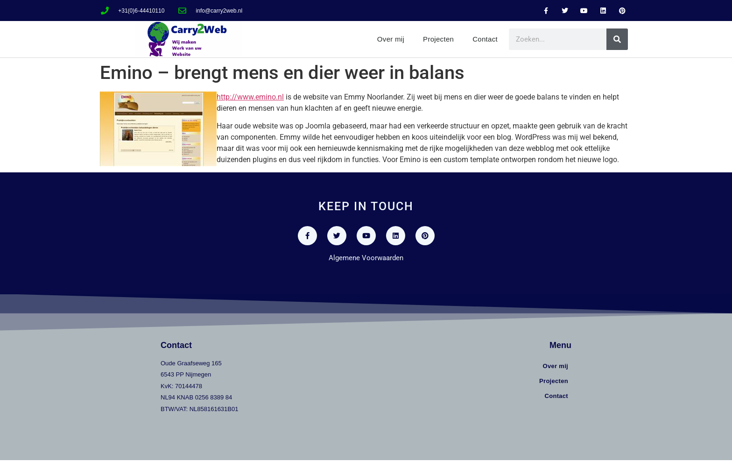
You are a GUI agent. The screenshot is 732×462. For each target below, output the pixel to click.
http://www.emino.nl (250, 96)
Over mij (390, 39)
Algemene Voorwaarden (366, 260)
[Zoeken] (617, 39)
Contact (485, 39)
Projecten (438, 39)
